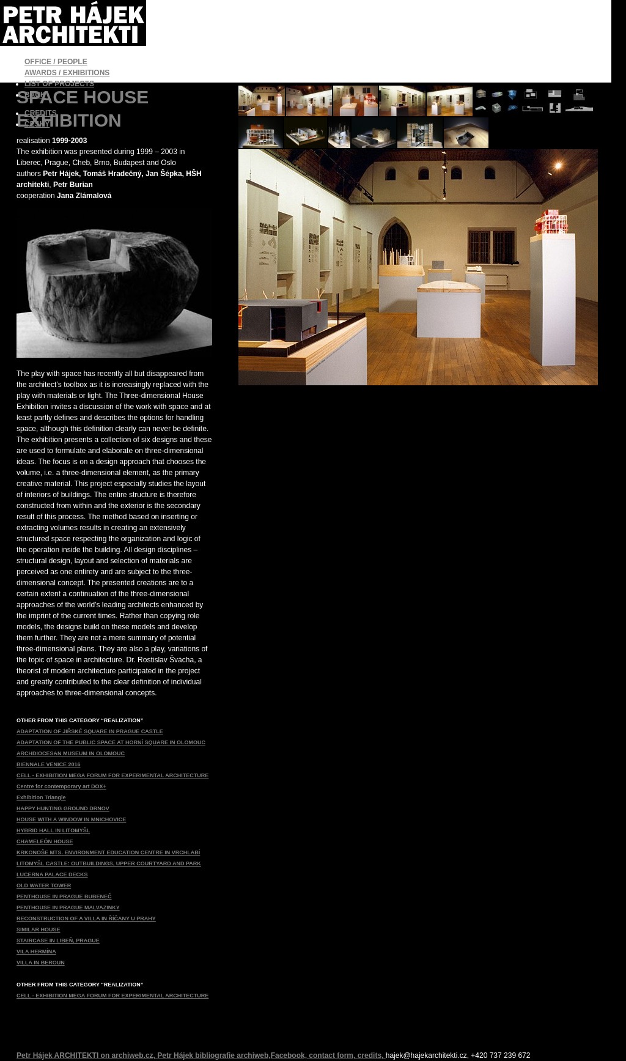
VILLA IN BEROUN (41, 962)
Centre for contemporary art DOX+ (61, 786)
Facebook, (290, 1055)
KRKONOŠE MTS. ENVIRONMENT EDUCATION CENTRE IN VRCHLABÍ (108, 852)
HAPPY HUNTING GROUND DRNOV (63, 808)
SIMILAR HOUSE (39, 929)
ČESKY (37, 124)
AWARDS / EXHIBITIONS (66, 72)
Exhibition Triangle (41, 797)
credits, (372, 1055)
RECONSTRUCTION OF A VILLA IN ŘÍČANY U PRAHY (86, 918)
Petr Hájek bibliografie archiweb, (213, 1055)
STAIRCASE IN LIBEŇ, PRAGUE (58, 940)
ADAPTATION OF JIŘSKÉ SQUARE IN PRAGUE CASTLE (90, 731)
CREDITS (40, 113)
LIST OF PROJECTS (59, 83)
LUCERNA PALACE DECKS (52, 874)
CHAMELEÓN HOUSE (45, 841)
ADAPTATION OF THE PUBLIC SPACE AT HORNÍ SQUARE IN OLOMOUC (111, 742)
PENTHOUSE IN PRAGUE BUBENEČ (64, 896)
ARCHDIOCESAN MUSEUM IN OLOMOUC (71, 753)
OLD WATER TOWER (44, 885)
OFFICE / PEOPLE (55, 61)
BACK (35, 95)
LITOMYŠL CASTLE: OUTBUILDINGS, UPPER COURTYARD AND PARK (109, 863)
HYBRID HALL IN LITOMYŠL (53, 830)
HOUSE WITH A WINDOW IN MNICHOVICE (71, 819)
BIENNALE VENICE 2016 (49, 764)
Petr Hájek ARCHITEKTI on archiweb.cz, (87, 1055)
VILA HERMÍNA (36, 951)
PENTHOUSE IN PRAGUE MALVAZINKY (68, 907)
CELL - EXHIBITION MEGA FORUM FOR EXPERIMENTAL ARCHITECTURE (112, 775)
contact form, (333, 1055)
